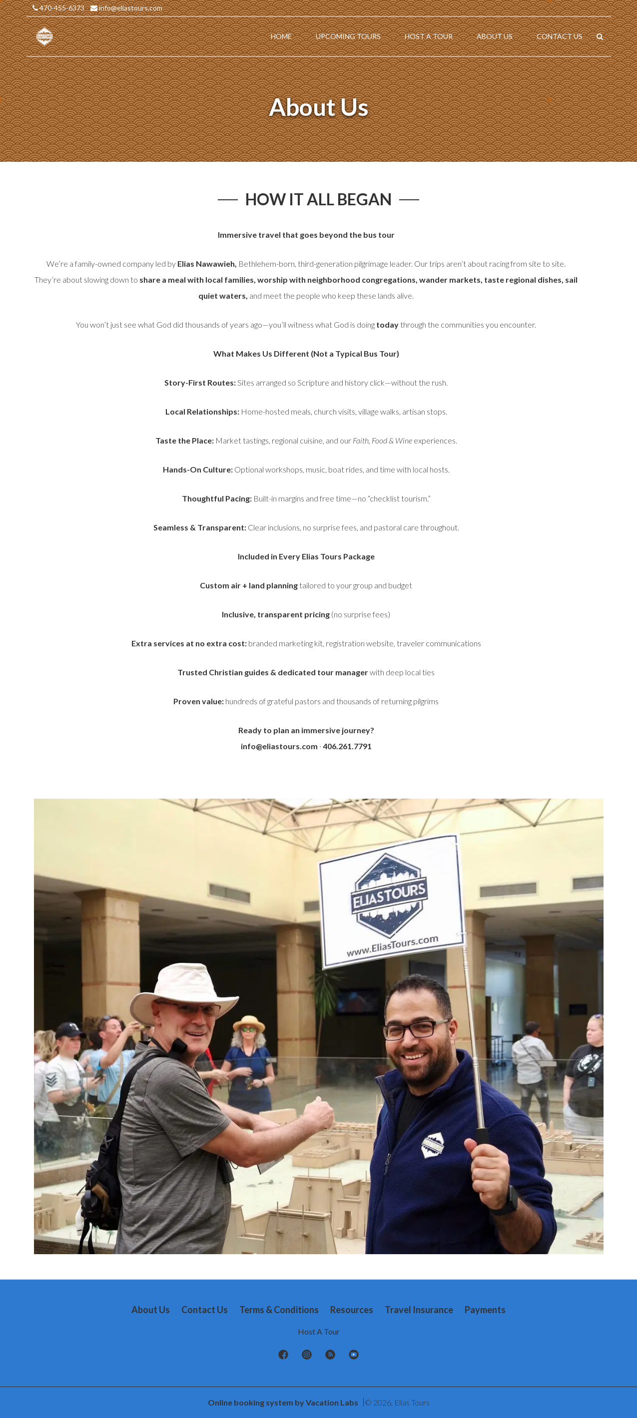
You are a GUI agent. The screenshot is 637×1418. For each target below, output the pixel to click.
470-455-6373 (58, 7)
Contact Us (204, 1309)
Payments (485, 1309)
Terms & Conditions (279, 1309)
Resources (351, 1309)
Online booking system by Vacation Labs (284, 1402)
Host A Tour (319, 1331)
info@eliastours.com (126, 7)
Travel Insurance (419, 1309)
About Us (150, 1309)
